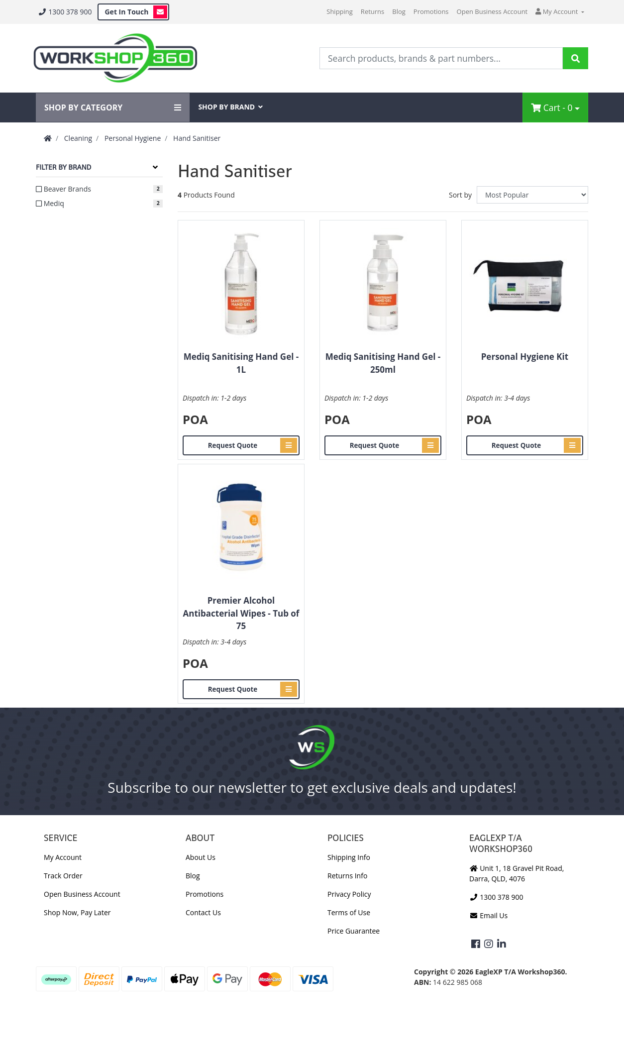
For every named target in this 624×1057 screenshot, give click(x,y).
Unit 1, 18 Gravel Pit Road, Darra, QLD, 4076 (516, 873)
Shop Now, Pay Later (77, 912)
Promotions (431, 11)
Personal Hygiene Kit (524, 356)
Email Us (488, 915)
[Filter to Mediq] (99, 203)
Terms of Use (348, 912)
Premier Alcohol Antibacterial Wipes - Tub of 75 (241, 613)
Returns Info (347, 875)
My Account (63, 857)
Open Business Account (492, 11)
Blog (399, 11)
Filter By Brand (63, 167)
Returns (372, 11)
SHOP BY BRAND (230, 106)
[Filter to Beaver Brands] (99, 189)
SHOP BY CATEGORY (112, 107)
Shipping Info (348, 857)
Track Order (63, 875)
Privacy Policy (349, 894)
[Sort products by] (532, 195)
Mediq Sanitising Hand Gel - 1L (241, 363)
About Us (200, 857)
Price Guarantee (353, 931)
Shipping (339, 11)
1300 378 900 (65, 11)
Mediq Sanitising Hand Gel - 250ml (383, 363)
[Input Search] (441, 58)
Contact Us (203, 912)
